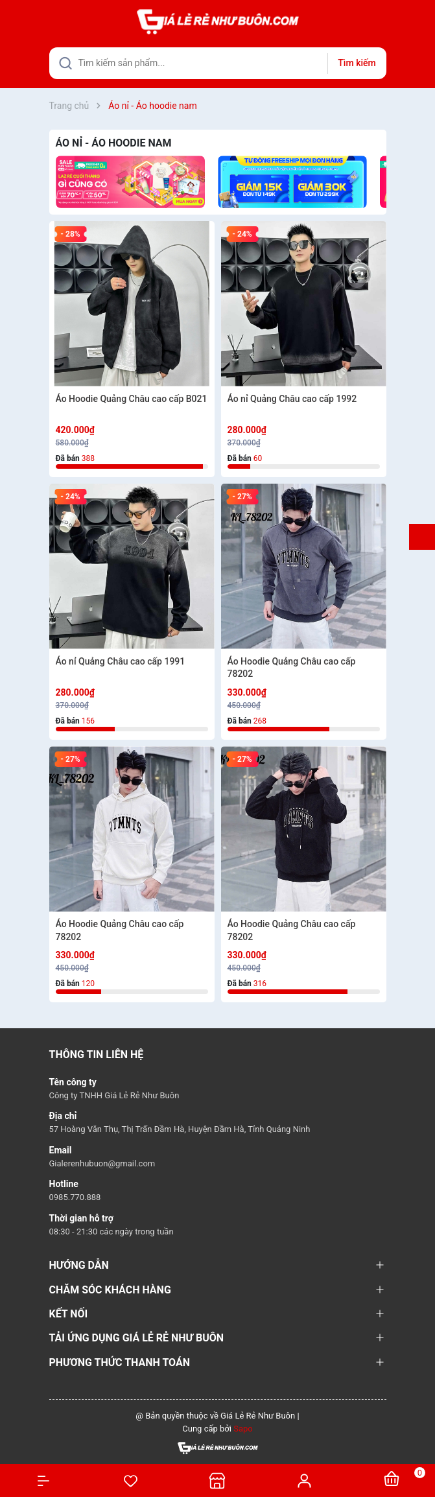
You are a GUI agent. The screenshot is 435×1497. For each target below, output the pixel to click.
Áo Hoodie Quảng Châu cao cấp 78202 (292, 667)
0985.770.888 (75, 1197)
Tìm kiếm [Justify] (356, 63)
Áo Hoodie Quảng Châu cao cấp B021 (131, 399)
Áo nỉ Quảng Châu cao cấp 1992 (292, 399)
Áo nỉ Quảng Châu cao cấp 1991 (120, 661)
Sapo (243, 1428)
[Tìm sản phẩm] (217, 63)
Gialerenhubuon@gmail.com (102, 1163)
